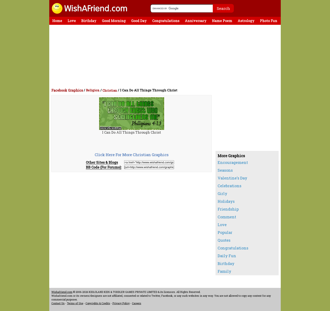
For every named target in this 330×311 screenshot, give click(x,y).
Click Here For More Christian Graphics (132, 154)
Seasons (225, 170)
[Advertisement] (166, 56)
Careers (136, 303)
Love (72, 20)
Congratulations (165, 20)
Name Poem (222, 20)
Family (224, 271)
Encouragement (233, 162)
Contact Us (58, 303)
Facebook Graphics (67, 90)
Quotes (224, 240)
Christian (109, 90)
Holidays (226, 201)
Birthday (88, 20)
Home (57, 20)
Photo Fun (268, 20)
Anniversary (195, 20)
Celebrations (229, 185)
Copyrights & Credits (97, 303)
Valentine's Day (232, 178)
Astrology (246, 20)
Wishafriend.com (61, 292)
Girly (222, 193)
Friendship (228, 209)
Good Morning (114, 20)
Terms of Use (75, 303)
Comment (227, 216)
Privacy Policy (121, 303)
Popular (225, 232)
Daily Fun (227, 255)
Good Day (139, 20)
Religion (93, 90)
